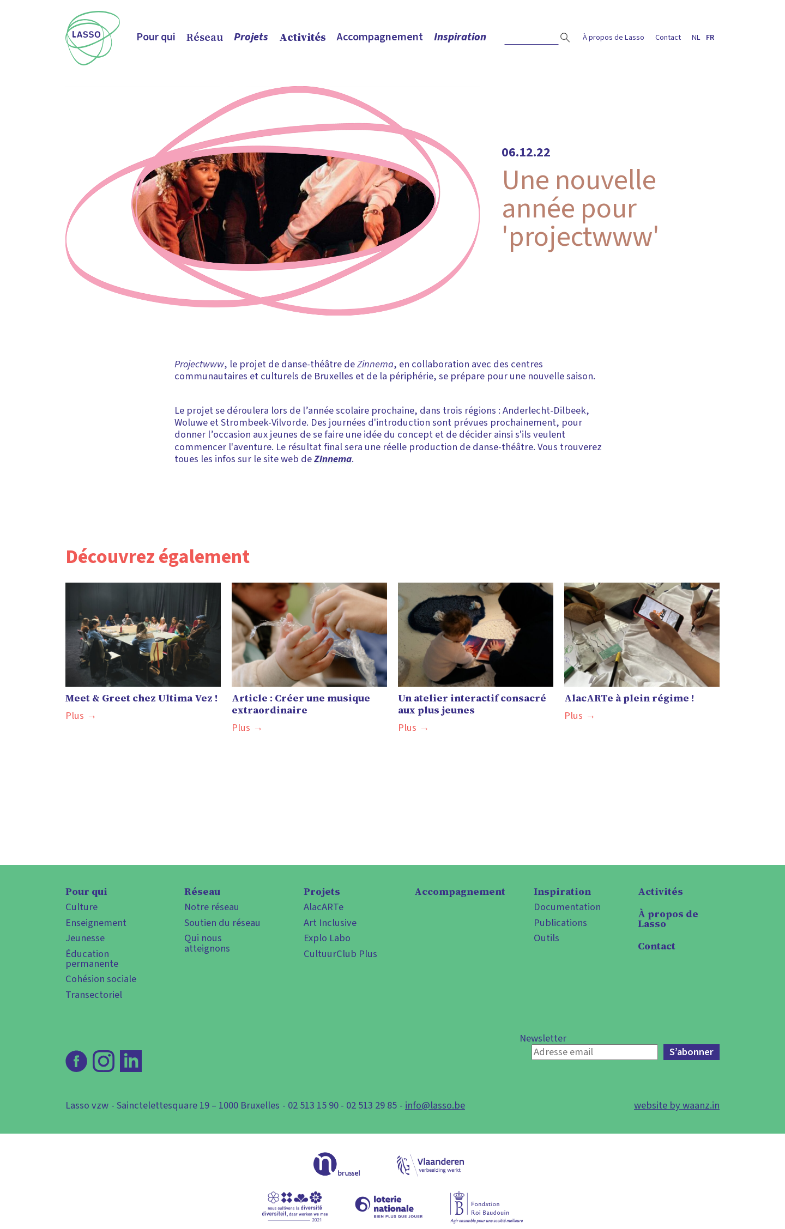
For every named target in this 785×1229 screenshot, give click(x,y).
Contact (668, 37)
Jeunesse (85, 938)
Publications (560, 923)
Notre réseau (211, 907)
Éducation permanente (91, 959)
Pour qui (156, 37)
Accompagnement (380, 37)
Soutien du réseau (222, 923)
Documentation (567, 907)
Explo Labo (327, 938)
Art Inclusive (330, 923)
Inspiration (460, 37)
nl (696, 37)
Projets (251, 37)
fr (710, 37)
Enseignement (95, 923)
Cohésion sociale (100, 979)
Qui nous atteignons (207, 943)
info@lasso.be (435, 1105)
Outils (546, 938)
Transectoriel (93, 995)
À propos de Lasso (613, 37)
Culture (81, 907)
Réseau (204, 37)
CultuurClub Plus (340, 954)
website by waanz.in (677, 1105)
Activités (302, 37)
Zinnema (333, 459)
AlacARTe (323, 907)
